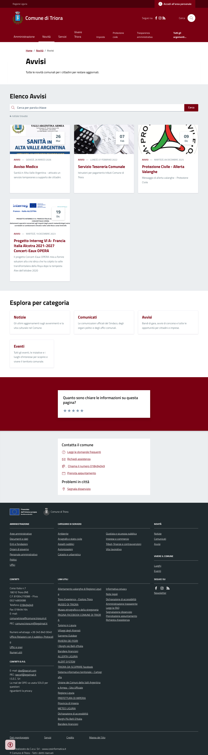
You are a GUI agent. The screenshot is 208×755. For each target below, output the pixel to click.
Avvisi (17, 159)
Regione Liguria (20, 4)
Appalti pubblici (66, 544)
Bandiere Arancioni (68, 651)
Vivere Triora (78, 34)
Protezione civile (118, 35)
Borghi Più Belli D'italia (70, 719)
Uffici (12, 565)
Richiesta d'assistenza (118, 620)
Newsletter (160, 593)
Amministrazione (24, 36)
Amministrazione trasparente (121, 604)
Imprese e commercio (117, 539)
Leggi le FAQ (112, 608)
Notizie (158, 534)
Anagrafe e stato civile (70, 539)
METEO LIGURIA (67, 708)
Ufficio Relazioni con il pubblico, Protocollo (31, 639)
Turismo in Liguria (67, 625)
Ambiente (63, 534)
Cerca (191, 107)
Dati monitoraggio (19, 737)
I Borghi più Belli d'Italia (70, 646)
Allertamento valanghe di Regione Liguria (79, 591)
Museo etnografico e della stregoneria (78, 610)
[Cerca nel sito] (190, 18)
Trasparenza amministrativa (145, 35)
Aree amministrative (21, 534)
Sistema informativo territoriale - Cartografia (80, 674)
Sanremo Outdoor (67, 636)
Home (29, 50)
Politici (13, 560)
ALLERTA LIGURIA (68, 656)
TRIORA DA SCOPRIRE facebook (75, 667)
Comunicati (160, 539)
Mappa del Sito (97, 737)
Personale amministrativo (23, 554)
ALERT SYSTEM (66, 662)
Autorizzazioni (65, 549)
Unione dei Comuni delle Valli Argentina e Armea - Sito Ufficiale (79, 685)
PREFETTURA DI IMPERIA (72, 698)
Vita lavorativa (114, 549)
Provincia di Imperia (68, 703)
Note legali (112, 594)
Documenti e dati (19, 539)
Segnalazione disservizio (119, 612)
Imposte (100, 37)
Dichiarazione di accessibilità (73, 714)
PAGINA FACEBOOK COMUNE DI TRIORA (79, 617)
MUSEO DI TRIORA (68, 604)
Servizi (62, 36)
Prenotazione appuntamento (121, 616)
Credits (70, 737)
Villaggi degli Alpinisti (69, 630)
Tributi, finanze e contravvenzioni (123, 544)
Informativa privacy (116, 589)
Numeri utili (16, 652)
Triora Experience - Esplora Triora (75, 599)
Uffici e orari (16, 647)
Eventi (157, 571)
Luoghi (157, 566)
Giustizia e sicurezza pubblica (121, 534)
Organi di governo (19, 549)
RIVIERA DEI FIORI (68, 641)
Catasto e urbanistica (69, 554)
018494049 (26, 605)
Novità (46, 36)
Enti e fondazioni (19, 544)
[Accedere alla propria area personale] (175, 4)
